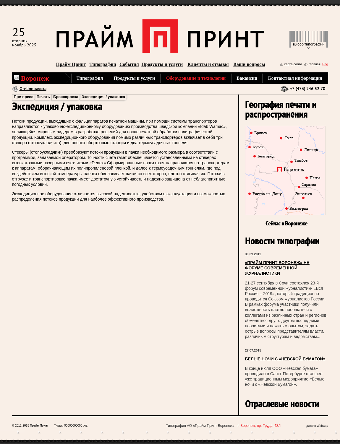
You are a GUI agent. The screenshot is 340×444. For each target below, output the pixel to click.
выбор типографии (308, 44)
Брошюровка (65, 97)
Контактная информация (295, 78)
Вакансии (247, 78)
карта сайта (293, 64)
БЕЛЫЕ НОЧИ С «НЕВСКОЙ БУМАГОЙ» (285, 359)
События (129, 64)
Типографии (103, 64)
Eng (325, 64)
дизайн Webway (317, 425)
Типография (90, 78)
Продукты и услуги (162, 64)
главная (314, 64)
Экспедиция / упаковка (103, 97)
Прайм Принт (71, 64)
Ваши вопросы (249, 64)
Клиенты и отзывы (208, 64)
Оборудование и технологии (196, 78)
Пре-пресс (23, 97)
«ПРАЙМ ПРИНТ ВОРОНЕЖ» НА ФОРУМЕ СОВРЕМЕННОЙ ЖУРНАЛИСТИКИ (277, 268)
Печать (43, 97)
